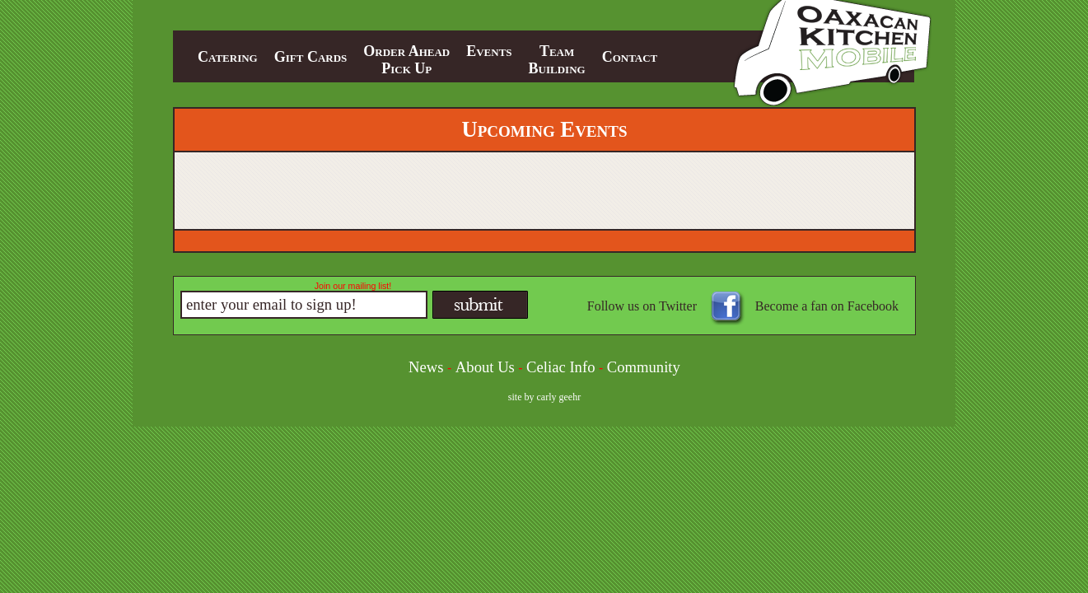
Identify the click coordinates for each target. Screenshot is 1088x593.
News (426, 367)
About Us (485, 367)
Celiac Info (560, 367)
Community (643, 367)
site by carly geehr (544, 397)
